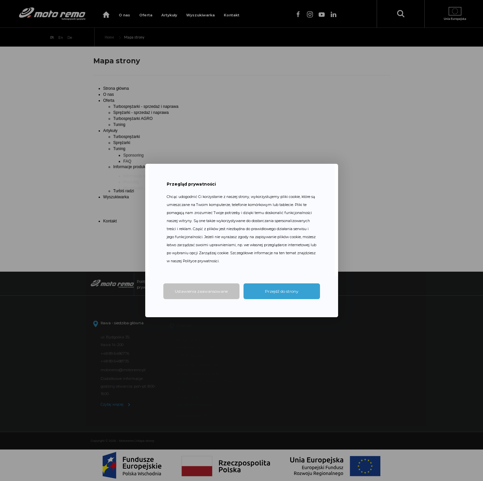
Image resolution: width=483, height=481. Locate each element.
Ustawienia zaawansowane (201, 291)
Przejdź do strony (282, 291)
